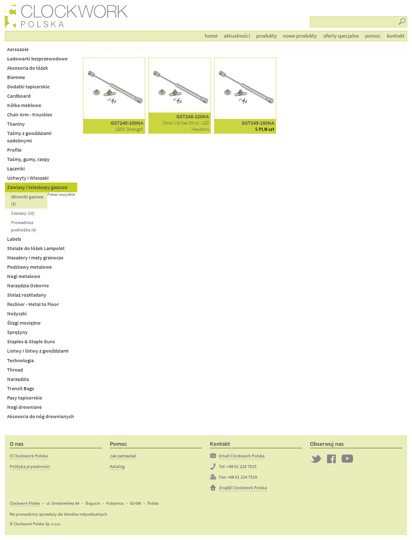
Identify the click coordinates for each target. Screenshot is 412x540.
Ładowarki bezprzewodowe (37, 58)
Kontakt (396, 35)
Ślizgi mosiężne (24, 323)
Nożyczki (17, 313)
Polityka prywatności (30, 466)
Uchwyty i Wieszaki (28, 178)
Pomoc (373, 35)
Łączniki (16, 168)
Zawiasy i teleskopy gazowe (37, 187)
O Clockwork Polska (29, 456)
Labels (14, 239)
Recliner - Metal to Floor (33, 304)
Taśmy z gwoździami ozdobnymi (29, 137)
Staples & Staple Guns (31, 341)
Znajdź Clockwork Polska (243, 487)
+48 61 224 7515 (242, 466)
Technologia (20, 360)
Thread (15, 369)
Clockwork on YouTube (347, 459)
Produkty (266, 35)
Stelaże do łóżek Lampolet (36, 248)
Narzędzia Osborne (28, 285)
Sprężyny (17, 332)
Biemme (16, 77)
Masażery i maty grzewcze (35, 257)
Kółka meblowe (24, 105)
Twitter (316, 459)
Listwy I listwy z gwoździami (38, 350)
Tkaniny (16, 124)
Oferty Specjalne (341, 35)
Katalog (117, 466)
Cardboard (19, 96)
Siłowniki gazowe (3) (27, 200)
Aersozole (18, 49)
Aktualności (237, 35)
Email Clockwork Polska (242, 456)
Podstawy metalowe (29, 267)
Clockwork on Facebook (331, 459)
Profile (14, 150)
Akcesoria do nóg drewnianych (40, 416)
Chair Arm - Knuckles (29, 114)
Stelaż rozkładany (26, 295)
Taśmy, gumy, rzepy (28, 159)
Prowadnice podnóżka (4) (23, 226)
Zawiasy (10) (22, 213)
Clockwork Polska (25, 503)
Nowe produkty (300, 35)
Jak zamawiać (123, 456)
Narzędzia (18, 379)
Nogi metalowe (23, 276)
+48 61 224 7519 (242, 477)
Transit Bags (20, 388)
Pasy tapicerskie (24, 397)
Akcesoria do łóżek (27, 68)
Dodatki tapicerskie (28, 86)
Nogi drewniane (24, 407)
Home (211, 35)
